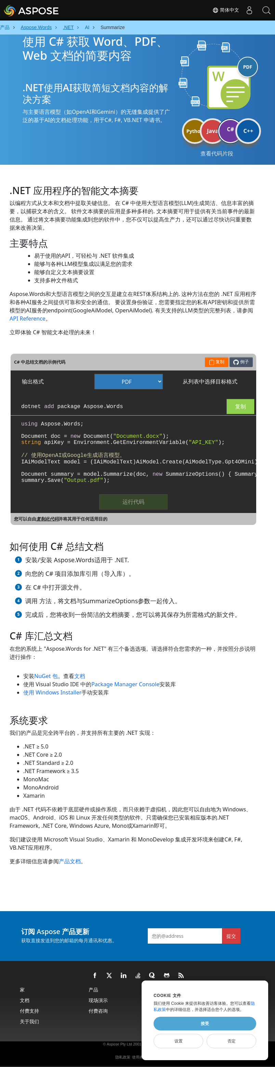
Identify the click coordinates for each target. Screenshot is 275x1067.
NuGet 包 (46, 676)
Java (213, 131)
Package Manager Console (125, 684)
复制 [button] (216, 362)
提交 (231, 936)
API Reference (27, 318)
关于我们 (29, 1021)
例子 (241, 362)
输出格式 (33, 381)
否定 (231, 1041)
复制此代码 (47, 519)
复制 (240, 406)
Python (195, 131)
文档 (79, 676)
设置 (178, 1041)
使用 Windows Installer (52, 692)
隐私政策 (122, 1057)
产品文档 (70, 861)
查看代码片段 (216, 153)
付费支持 (29, 1011)
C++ (248, 131)
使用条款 (139, 1057)
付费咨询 (98, 1011)
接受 (205, 1023)
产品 (93, 989)
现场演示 (98, 1000)
